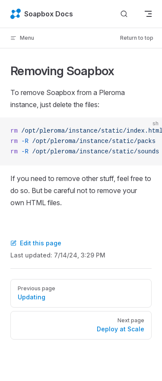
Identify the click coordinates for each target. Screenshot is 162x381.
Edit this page (35, 243)
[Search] (124, 14)
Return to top (136, 38)
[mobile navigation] (148, 14)
